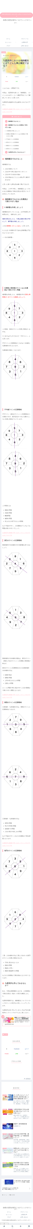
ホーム (9, 1212)
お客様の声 (24, 1214)
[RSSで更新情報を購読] (16, 1073)
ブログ (9, 1217)
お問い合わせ (24, 1217)
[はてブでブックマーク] (26, 77)
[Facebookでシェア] (16, 77)
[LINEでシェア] (16, 81)
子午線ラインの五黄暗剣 (12, 139)
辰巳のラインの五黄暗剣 (12, 142)
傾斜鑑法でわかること (14, 121)
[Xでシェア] (6, 77)
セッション (9, 1214)
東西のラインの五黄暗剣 (12, 145)
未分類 (5, 1034)
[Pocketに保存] (6, 81)
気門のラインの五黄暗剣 (12, 148)
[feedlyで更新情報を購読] (24, 1068)
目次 (15, 116)
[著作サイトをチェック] (8, 1068)
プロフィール (24, 1212)
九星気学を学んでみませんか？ (16, 152)
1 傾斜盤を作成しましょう (13, 130)
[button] (26, 81)
